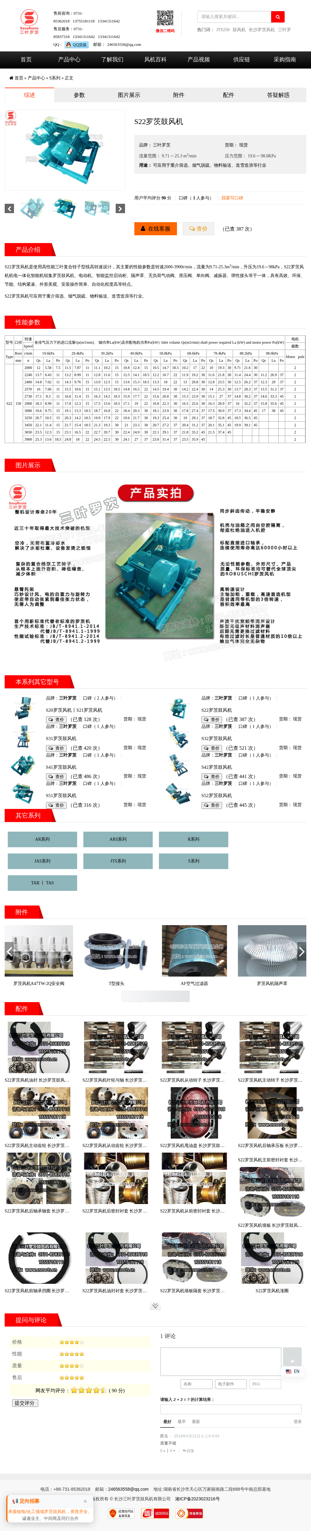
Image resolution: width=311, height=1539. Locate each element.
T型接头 (117, 983)
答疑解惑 (278, 95)
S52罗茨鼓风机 (217, 795)
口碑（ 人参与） (196, 198)
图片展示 (129, 95)
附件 (178, 95)
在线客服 (159, 228)
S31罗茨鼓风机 (61, 738)
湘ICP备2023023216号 (197, 1500)
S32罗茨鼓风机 (217, 738)
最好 (167, 1424)
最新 (196, 1424)
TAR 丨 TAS (42, 883)
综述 (29, 95)
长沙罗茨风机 (262, 29)
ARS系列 (118, 839)
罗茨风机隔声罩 (272, 983)
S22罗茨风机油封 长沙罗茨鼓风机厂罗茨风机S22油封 (55, 1080)
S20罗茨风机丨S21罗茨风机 (74, 710)
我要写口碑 (232, 198)
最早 (182, 1424)
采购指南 (285, 59)
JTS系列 (118, 861)
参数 (79, 95)
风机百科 (155, 59)
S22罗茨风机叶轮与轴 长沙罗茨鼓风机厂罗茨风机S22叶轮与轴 (142, 1080)
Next (302, 959)
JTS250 (223, 29)
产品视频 (199, 59)
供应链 (241, 59)
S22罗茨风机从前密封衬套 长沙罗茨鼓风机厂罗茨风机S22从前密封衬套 (228, 1211)
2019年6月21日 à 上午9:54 (197, 1438)
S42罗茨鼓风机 (217, 767)
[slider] (71, 1342)
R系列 (193, 839)
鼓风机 (239, 29)
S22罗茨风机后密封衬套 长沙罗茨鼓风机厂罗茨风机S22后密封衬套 (146, 1211)
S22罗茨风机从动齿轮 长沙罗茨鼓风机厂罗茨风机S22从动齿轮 (142, 1145)
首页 (26, 59)
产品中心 (69, 59)
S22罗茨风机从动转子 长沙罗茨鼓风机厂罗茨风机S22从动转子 (219, 1080)
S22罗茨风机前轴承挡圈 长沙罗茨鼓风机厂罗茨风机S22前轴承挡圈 (68, 1290)
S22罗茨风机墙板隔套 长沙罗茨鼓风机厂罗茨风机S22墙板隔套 (219, 1290)
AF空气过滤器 (194, 983)
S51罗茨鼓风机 (61, 795)
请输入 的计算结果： (187, 1400)
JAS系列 (42, 861)
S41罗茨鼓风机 (61, 767)
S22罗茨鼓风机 (217, 710)
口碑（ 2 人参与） (100, 698)
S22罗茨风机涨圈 (272, 1290)
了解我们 (112, 59)
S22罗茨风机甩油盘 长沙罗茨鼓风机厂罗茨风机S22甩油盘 (215, 1145)
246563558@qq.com (124, 44)
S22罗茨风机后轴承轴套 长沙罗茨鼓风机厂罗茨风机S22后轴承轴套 (68, 1211)
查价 (201, 228)
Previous (9, 959)
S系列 (55, 78)
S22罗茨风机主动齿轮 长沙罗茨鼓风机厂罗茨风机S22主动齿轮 (64, 1145)
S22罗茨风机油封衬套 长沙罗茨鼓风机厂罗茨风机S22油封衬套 (142, 1290)
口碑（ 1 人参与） (256, 698)
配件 (228, 95)
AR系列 (42, 839)
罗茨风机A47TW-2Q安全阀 (39, 983)
